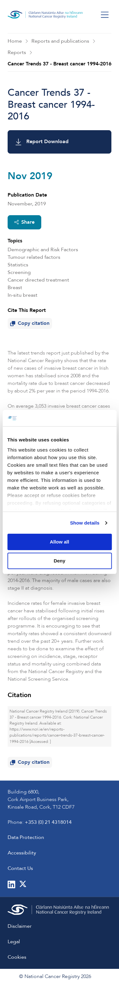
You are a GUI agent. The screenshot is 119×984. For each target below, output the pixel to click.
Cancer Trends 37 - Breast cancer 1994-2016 (59, 63)
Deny (59, 560)
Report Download (42, 142)
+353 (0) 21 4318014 (48, 822)
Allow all (59, 541)
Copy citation (31, 324)
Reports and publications (60, 41)
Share (24, 222)
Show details (85, 522)
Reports (17, 52)
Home (15, 41)
